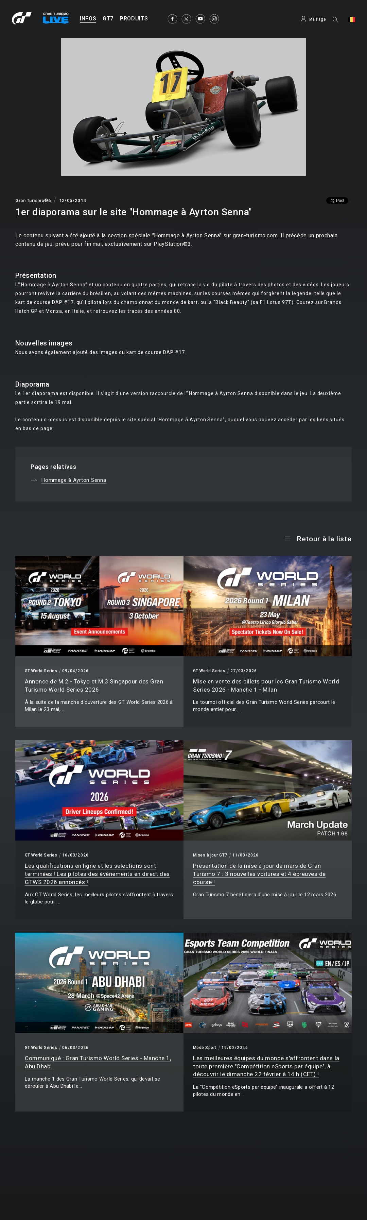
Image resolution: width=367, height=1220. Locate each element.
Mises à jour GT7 (210, 855)
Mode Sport (204, 1048)
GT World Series (41, 671)
